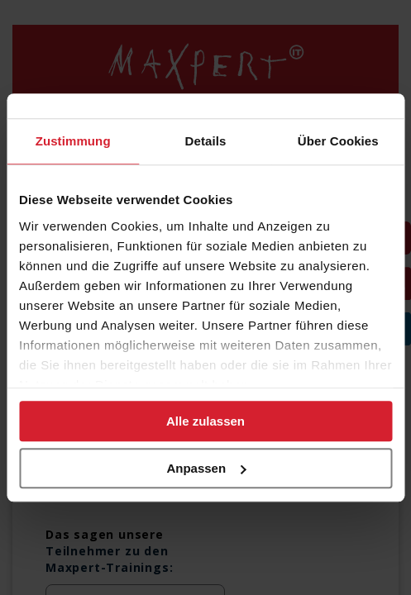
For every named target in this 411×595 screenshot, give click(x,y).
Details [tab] (206, 141)
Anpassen (206, 468)
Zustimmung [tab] (73, 141)
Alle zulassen (205, 421)
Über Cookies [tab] (338, 141)
